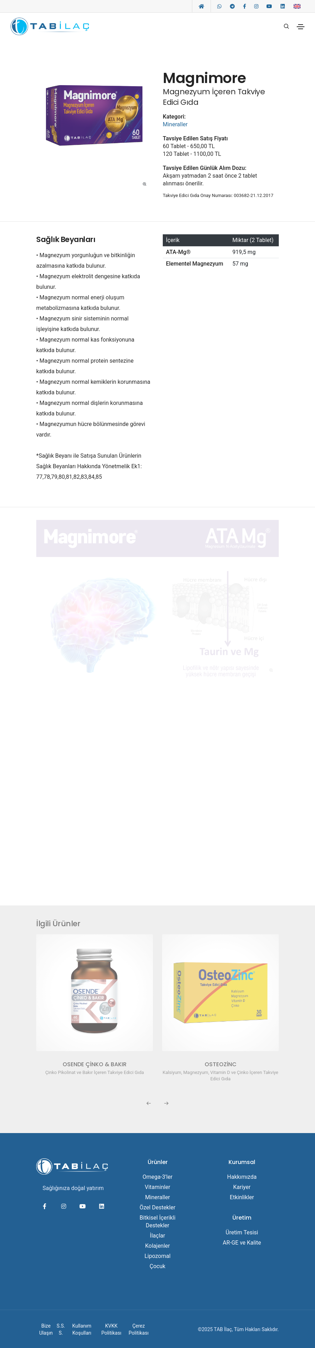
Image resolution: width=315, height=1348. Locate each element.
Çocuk (158, 1265)
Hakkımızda (242, 1176)
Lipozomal (157, 1255)
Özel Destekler (157, 1206)
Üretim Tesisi (242, 1231)
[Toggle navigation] (300, 26)
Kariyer (241, 1186)
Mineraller (175, 124)
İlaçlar (157, 1235)
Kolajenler (157, 1245)
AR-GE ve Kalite (242, 1242)
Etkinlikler (242, 1196)
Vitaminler (158, 1186)
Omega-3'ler (157, 1176)
